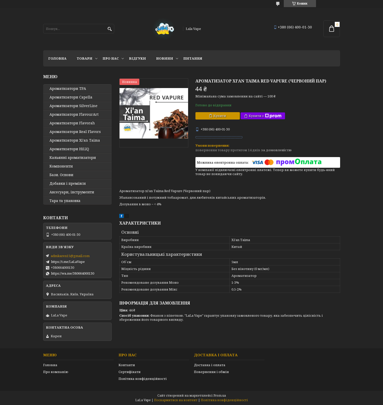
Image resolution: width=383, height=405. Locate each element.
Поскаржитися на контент (175, 400)
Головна (57, 58)
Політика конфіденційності (143, 378)
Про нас (111, 58)
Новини (164, 58)
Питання (192, 58)
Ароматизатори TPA (67, 88)
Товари (84, 58)
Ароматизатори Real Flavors (75, 131)
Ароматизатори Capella (70, 97)
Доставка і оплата (209, 365)
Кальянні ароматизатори (72, 157)
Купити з (265, 115)
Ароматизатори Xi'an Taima (74, 140)
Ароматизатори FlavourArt (73, 114)
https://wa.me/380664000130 (72, 273)
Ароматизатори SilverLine (73, 106)
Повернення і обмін (211, 371)
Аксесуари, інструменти (71, 192)
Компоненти (61, 166)
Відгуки (137, 58)
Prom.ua (219, 395)
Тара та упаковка (64, 200)
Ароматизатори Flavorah (72, 123)
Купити (219, 115)
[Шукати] (109, 29)
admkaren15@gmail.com (70, 256)
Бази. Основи (61, 175)
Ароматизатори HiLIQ (69, 149)
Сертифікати (130, 371)
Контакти (127, 365)
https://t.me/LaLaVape (68, 261)
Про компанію (55, 371)
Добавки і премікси (67, 183)
